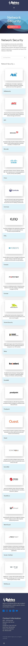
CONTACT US (14, 27)
